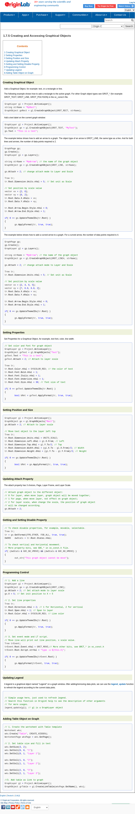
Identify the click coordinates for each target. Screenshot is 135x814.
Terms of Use (26, 803)
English (3, 796)
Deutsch (10, 796)
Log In (132, 2)
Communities (80, 14)
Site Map (4, 803)
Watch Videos (125, 6)
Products (9, 14)
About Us (101, 14)
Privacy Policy (14, 803)
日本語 (17, 796)
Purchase (42, 14)
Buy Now (89, 6)
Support (60, 14)
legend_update (118, 684)
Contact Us (120, 14)
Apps (25, 14)
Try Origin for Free (106, 6)
